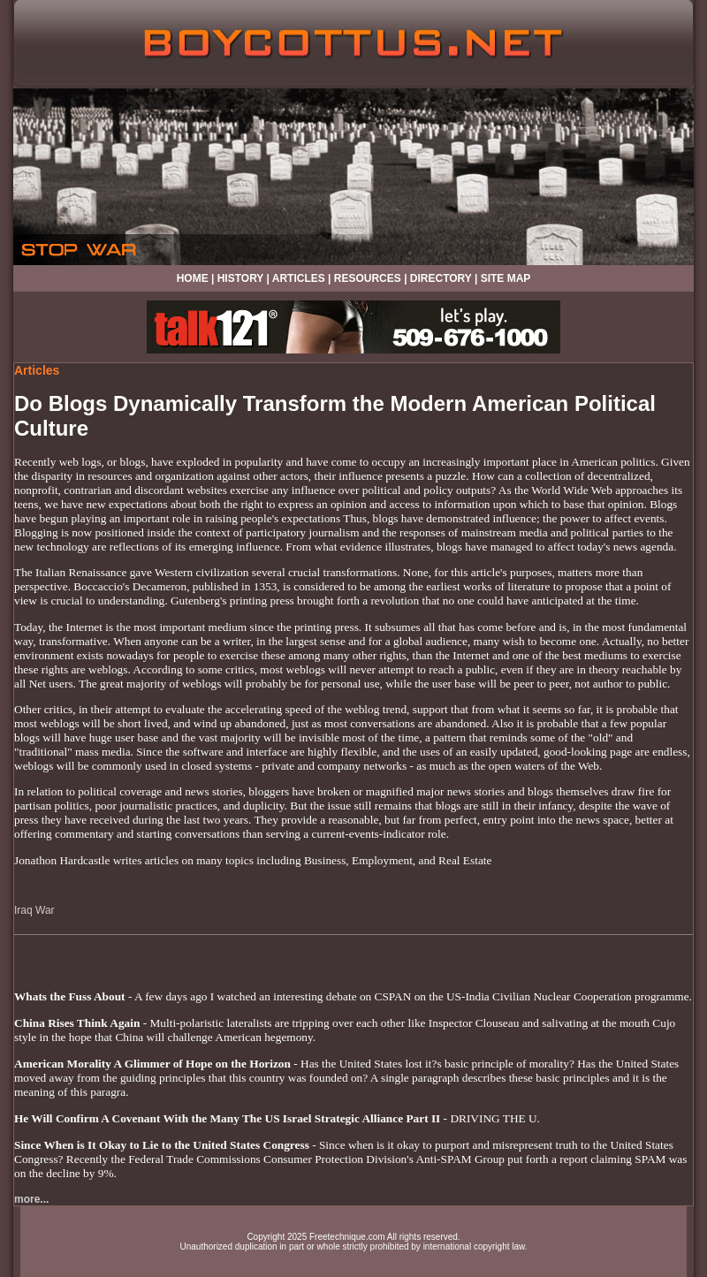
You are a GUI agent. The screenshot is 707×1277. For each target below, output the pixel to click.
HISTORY (240, 278)
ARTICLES (298, 278)
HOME (193, 278)
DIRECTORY (441, 278)
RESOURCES (367, 278)
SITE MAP (506, 278)
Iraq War (34, 910)
